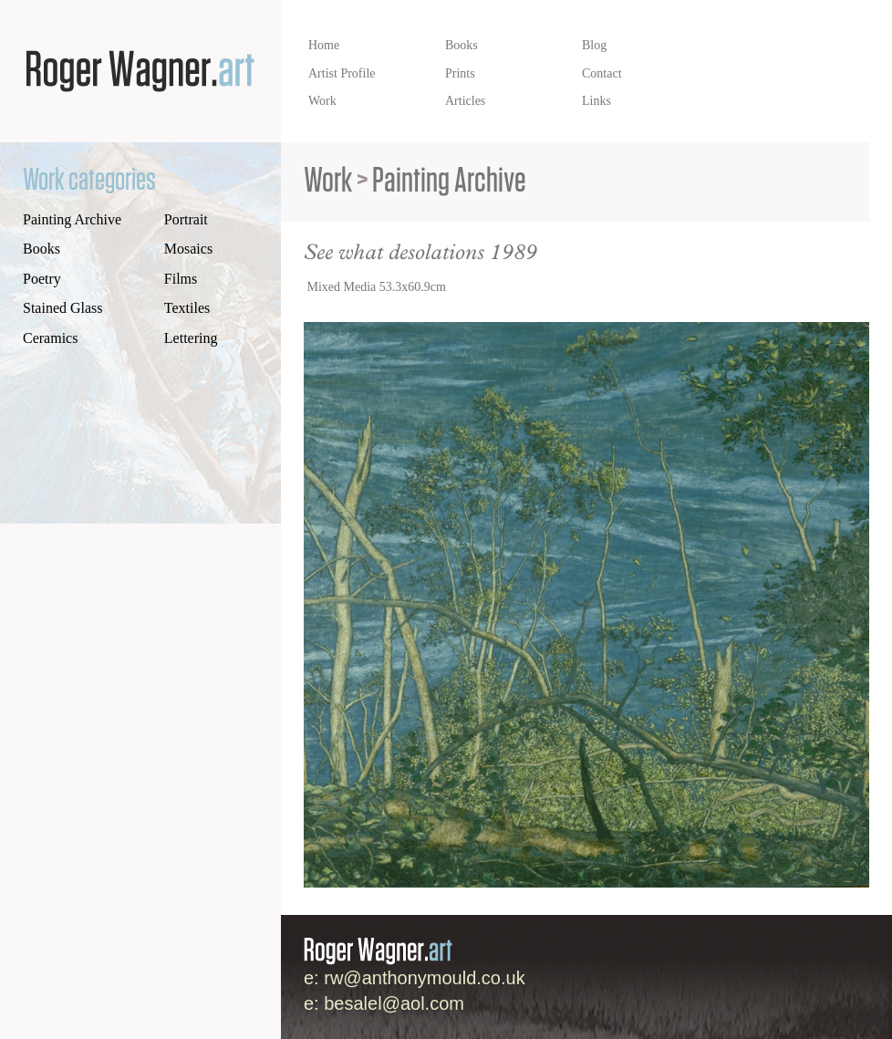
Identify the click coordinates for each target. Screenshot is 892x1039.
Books (41, 248)
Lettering (191, 338)
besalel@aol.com (394, 1003)
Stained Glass (63, 308)
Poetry (42, 278)
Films (180, 278)
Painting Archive (72, 219)
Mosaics (188, 248)
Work (328, 181)
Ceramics (50, 338)
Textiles (187, 308)
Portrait (186, 219)
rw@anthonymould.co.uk (424, 978)
